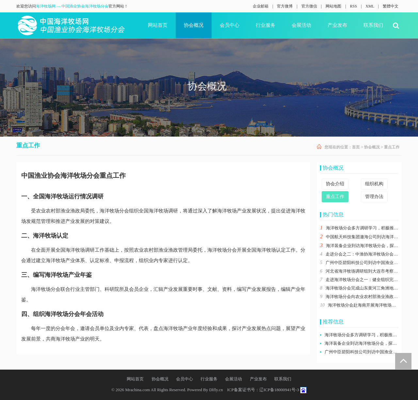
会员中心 (229, 25)
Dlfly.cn (216, 389)
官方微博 (285, 6)
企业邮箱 (260, 6)
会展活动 (301, 25)
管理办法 (374, 196)
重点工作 (392, 147)
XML (369, 6)
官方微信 (309, 6)
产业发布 (337, 25)
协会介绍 (335, 183)
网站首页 (158, 25)
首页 (356, 147)
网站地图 (333, 6)
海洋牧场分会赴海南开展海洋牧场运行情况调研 (372, 305)
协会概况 (193, 25)
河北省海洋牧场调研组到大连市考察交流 (364, 271)
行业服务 (265, 25)
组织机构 (374, 183)
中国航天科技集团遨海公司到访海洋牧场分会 (368, 236)
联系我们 (373, 25)
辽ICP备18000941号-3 (279, 389)
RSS (353, 6)
